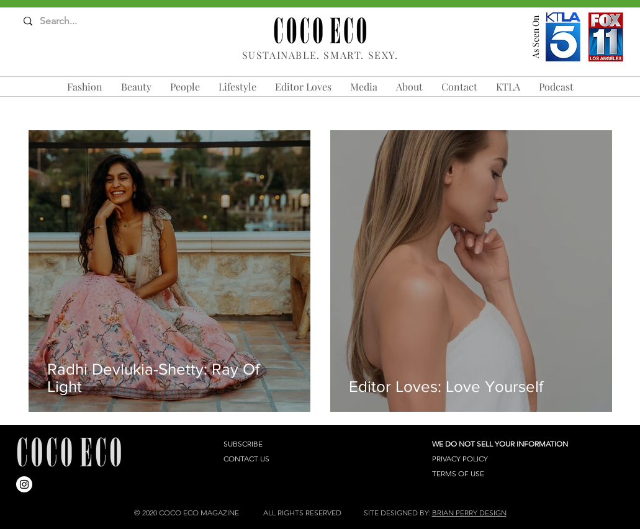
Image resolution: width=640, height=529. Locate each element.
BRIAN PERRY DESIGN (469, 512)
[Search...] (72, 21)
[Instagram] (24, 484)
